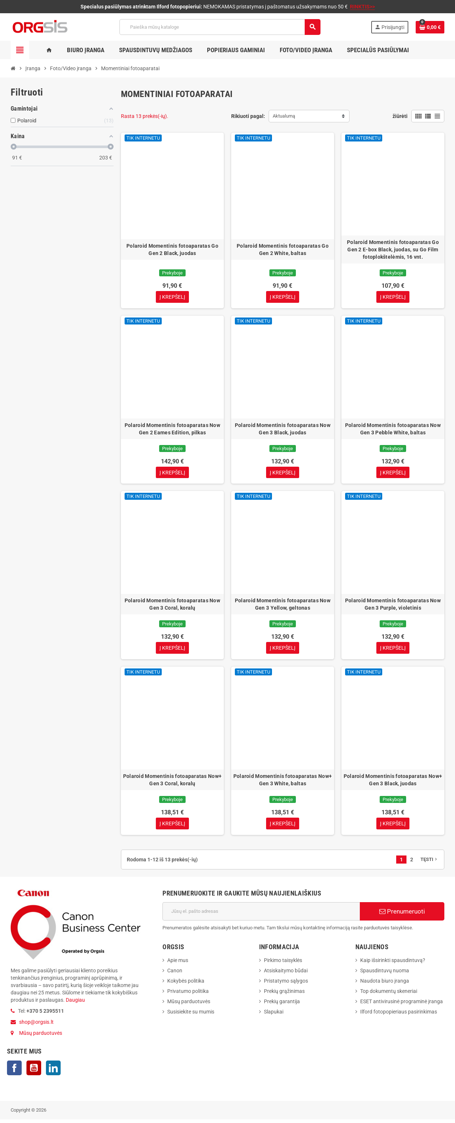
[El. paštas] (261, 914)
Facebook (14, 1071)
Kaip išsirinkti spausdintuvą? (392, 963)
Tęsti (429, 862)
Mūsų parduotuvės (40, 1037)
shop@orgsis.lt (36, 1026)
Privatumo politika (188, 994)
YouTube (33, 1071)
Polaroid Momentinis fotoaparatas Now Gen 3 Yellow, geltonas (282, 606)
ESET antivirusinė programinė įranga (401, 1005)
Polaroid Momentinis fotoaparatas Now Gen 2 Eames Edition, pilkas (172, 429)
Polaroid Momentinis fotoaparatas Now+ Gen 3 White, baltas (282, 782)
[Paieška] (219, 27)
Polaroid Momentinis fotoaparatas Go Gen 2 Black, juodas (172, 249)
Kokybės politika (185, 984)
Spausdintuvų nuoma (384, 974)
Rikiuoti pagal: (248, 116)
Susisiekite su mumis (190, 1015)
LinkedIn (53, 1071)
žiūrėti (400, 116)
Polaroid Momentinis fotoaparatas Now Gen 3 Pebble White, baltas (393, 429)
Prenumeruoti (402, 914)
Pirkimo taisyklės (283, 963)
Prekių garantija (282, 1005)
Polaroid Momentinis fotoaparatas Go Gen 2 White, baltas (283, 249)
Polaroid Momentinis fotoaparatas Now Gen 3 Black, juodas (282, 429)
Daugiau (75, 1004)
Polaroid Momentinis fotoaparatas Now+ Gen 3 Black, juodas (393, 782)
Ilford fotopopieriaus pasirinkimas (398, 1015)
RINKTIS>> (362, 7)
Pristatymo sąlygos (286, 984)
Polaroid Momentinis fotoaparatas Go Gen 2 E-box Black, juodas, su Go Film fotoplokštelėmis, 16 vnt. (393, 249)
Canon (174, 974)
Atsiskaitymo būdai (286, 974)
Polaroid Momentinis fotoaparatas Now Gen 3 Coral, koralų (172, 606)
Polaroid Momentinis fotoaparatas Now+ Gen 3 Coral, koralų (172, 782)
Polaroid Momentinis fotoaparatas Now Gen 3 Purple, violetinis (393, 606)
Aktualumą (284, 116)
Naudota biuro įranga (384, 984)
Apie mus (177, 963)
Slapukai (273, 1015)
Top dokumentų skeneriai (388, 994)
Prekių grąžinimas (284, 994)
